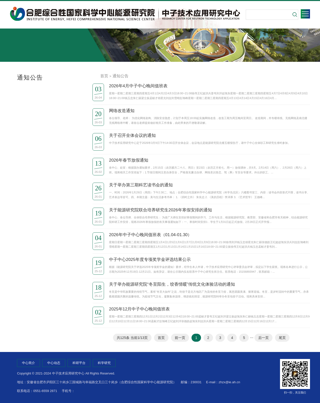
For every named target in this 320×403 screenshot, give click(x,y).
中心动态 (53, 363)
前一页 (180, 338)
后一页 (263, 338)
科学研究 (104, 363)
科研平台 (79, 363)
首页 (104, 76)
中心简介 (28, 363)
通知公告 (120, 76)
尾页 (282, 338)
